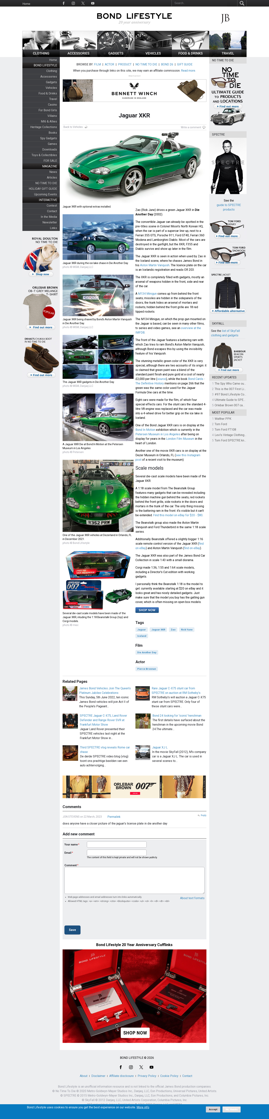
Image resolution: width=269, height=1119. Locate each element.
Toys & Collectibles (44, 155)
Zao (173, 629)
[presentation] (92, 915)
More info (143, 1107)
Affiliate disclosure (121, 1076)
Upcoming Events (45, 194)
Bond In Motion (145, 430)
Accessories (48, 76)
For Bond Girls (47, 110)
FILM (97, 64)
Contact (52, 211)
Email (67, 852)
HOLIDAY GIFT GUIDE (43, 189)
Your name (71, 844)
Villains (52, 116)
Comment (70, 865)
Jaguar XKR (158, 629)
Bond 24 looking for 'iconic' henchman (176, 715)
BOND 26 (167, 64)
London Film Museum (180, 438)
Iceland (141, 636)
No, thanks (231, 1109)
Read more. (188, 70)
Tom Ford (221, 424)
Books (53, 132)
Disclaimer (98, 1076)
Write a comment (191, 127)
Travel (53, 99)
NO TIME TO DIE (46, 183)
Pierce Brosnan (146, 668)
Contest (52, 205)
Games (52, 144)
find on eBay (192, 548)
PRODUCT (125, 64)
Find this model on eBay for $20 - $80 (177, 515)
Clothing (51, 71)
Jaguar (141, 629)
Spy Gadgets (48, 138)
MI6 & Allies (49, 121)
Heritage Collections (43, 127)
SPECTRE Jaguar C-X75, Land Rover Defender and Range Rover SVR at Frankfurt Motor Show (103, 720)
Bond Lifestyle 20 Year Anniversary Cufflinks (134, 945)
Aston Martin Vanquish (154, 265)
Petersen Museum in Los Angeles (157, 434)
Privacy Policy (147, 1076)
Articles (52, 177)
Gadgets (51, 82)
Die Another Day (146, 652)
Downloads (49, 149)
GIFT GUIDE (184, 64)
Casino (52, 104)
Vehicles (51, 88)
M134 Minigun (147, 293)
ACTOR (109, 64)
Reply (203, 815)
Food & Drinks (47, 93)
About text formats (192, 898)
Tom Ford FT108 (225, 429)
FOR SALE (50, 160)
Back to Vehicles (73, 126)
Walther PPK (223, 418)
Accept (213, 1109)
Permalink (113, 817)
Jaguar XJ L (160, 747)
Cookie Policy (169, 1076)
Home (26, 4)
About (83, 1076)
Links (53, 228)
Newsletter (49, 222)
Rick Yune (187, 629)
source (161, 379)
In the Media (49, 217)
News (53, 172)
